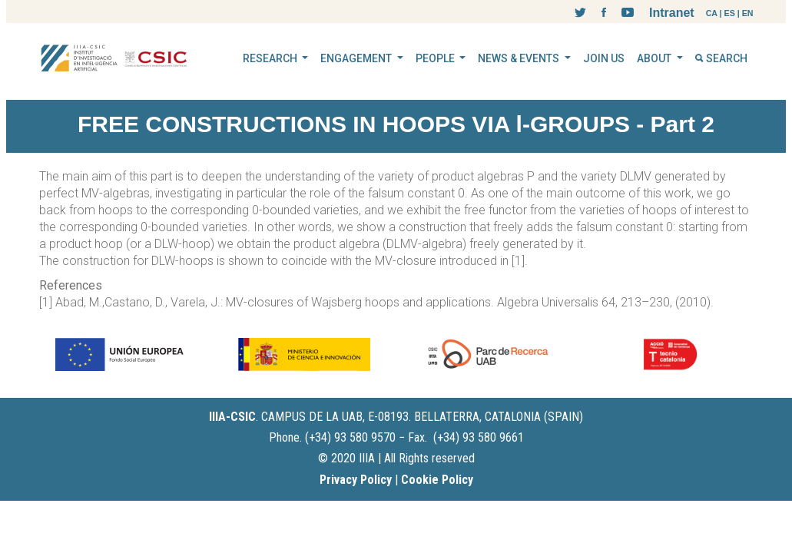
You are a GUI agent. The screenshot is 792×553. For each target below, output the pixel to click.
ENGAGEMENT (357, 58)
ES (729, 13)
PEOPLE (436, 58)
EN (748, 13)
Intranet (671, 12)
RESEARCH (271, 58)
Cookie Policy (437, 479)
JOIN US (604, 58)
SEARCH (721, 58)
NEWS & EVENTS (520, 58)
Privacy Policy (356, 479)
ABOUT (655, 58)
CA (711, 13)
